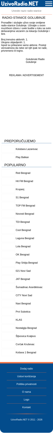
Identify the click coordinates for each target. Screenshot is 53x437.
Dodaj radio (26, 368)
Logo (26, 399)
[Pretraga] (26, 10)
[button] (48, 3)
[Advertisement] (26, 104)
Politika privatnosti (27, 384)
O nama (26, 391)
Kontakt (26, 407)
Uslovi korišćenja (26, 376)
